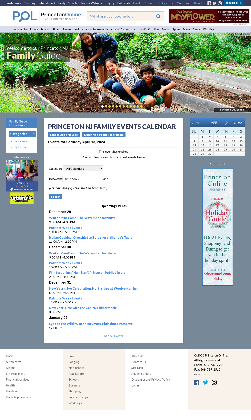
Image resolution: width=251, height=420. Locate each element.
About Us (199, 3)
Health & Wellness (91, 3)
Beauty (34, 29)
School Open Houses (64, 134)
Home (10, 356)
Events (137, 3)
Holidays (11, 391)
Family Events (18, 141)
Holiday (79, 29)
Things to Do (166, 3)
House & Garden (120, 29)
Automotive (20, 29)
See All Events (113, 335)
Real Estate (123, 3)
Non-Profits (145, 29)
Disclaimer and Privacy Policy (150, 379)
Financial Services (62, 29)
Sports (176, 29)
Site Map (137, 367)
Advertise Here (141, 373)
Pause (147, 106)
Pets (156, 29)
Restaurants (13, 3)
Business (45, 29)
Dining (10, 367)
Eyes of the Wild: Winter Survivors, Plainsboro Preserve (91, 324)
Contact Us (138, 362)
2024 (195, 122)
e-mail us (200, 374)
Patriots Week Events (65, 228)
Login (135, 385)
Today (237, 122)
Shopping (29, 3)
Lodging (109, 3)
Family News (17, 147)
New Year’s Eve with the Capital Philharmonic (82, 308)
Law (134, 29)
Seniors (166, 29)
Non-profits (76, 367)
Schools (72, 3)
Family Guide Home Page (18, 123)
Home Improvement (97, 29)
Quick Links (183, 3)
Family (61, 3)
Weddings (208, 29)
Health (10, 385)
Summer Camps (191, 29)
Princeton (150, 3)
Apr (214, 122)
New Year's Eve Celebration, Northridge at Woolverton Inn (93, 288)
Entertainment (46, 3)
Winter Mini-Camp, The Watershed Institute (82, 218)
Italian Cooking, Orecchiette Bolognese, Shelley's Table (91, 237)
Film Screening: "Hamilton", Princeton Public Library (87, 272)
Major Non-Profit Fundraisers (104, 134)
